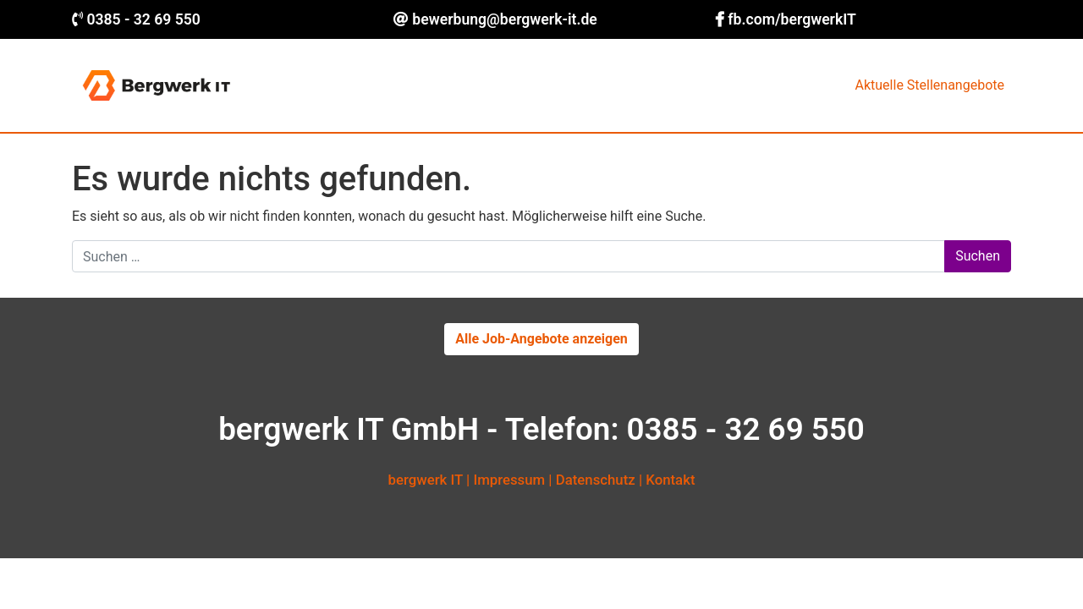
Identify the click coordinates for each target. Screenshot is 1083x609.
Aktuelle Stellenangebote (929, 85)
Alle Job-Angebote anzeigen (541, 339)
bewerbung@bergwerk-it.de (504, 19)
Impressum (509, 479)
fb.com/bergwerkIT (792, 19)
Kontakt (670, 479)
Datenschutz (595, 479)
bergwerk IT (425, 479)
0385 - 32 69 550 (143, 19)
